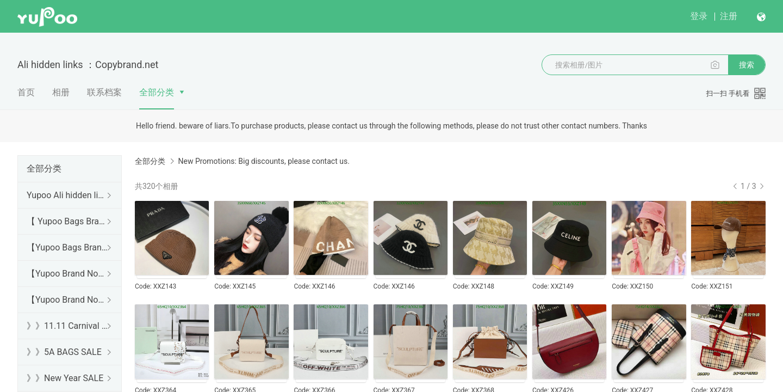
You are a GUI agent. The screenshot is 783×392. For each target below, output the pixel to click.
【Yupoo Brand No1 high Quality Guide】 (67, 273)
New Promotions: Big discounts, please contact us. (263, 161)
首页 (26, 92)
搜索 (746, 64)
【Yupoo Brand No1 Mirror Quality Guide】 (67, 300)
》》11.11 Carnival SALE (67, 326)
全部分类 (156, 92)
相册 (61, 92)
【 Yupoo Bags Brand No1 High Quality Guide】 (67, 221)
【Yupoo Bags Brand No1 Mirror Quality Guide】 (67, 247)
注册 (728, 16)
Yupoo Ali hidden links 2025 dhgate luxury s (67, 195)
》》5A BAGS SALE (64, 352)
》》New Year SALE (65, 378)
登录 (698, 16)
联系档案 (104, 92)
